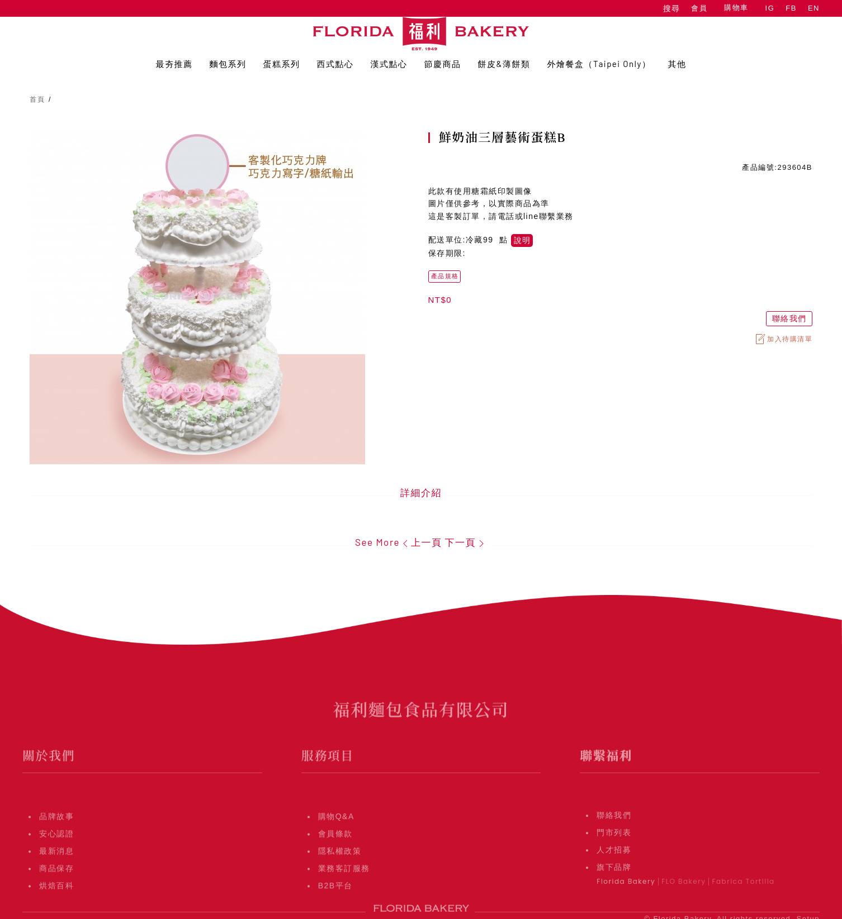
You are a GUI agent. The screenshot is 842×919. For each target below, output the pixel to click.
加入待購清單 (783, 339)
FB (791, 8)
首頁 (37, 99)
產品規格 (445, 276)
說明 (522, 240)
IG (770, 8)
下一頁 (465, 541)
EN (814, 8)
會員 (699, 8)
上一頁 (421, 541)
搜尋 (671, 8)
